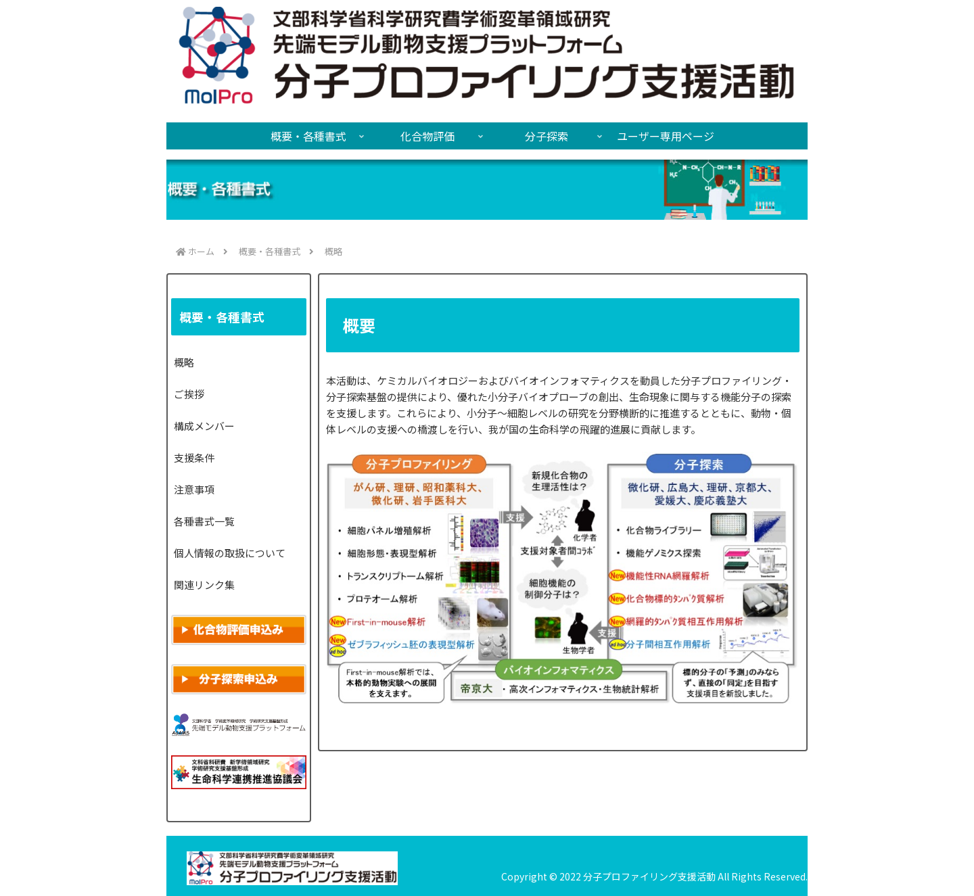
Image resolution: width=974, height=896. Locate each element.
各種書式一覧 (204, 521)
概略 (184, 362)
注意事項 (194, 489)
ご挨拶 (189, 394)
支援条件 (194, 457)
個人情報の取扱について (229, 553)
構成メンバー (204, 426)
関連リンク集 (204, 584)
